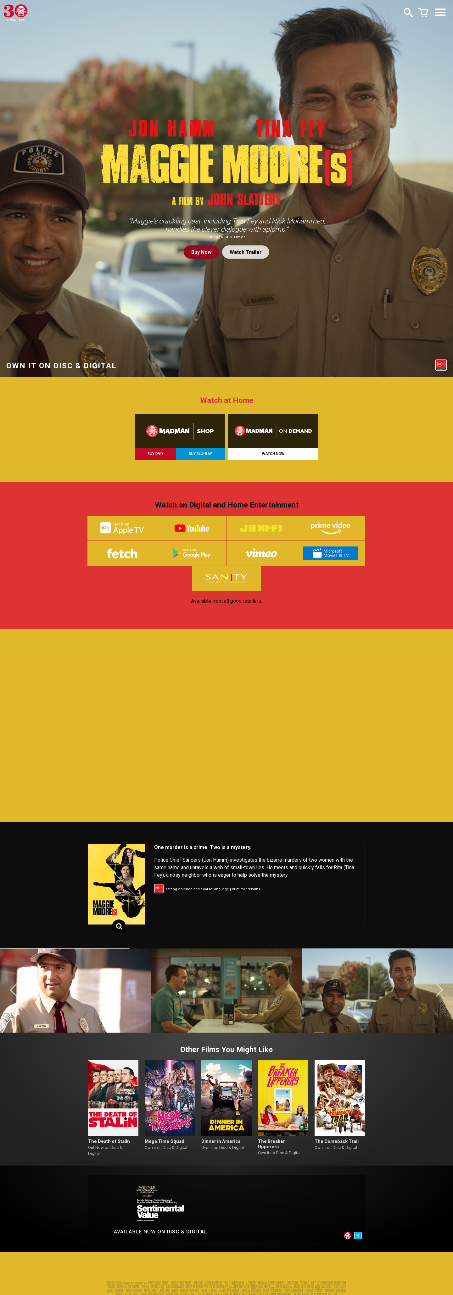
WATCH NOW (273, 454)
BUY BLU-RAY (200, 454)
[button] (13, 991)
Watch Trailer (246, 252)
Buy (201, 252)
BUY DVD (155, 454)
